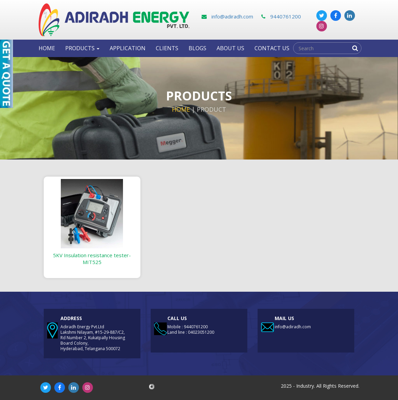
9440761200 (281, 16)
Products (82, 48)
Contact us (272, 48)
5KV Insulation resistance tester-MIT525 (92, 258)
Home (47, 48)
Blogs (197, 48)
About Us (230, 48)
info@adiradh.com (227, 16)
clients (167, 48)
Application (128, 48)
